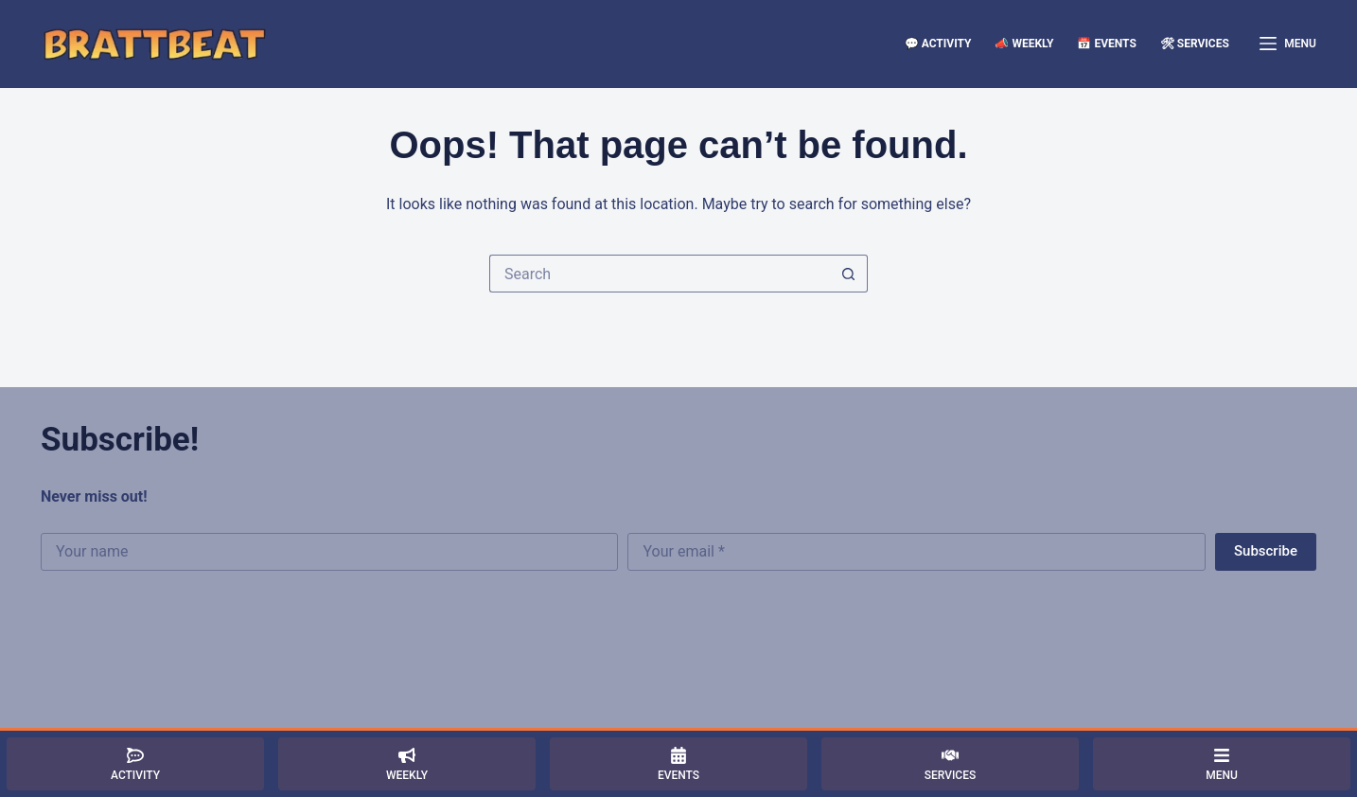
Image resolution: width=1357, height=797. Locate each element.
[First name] (329, 552)
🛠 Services (1194, 43)
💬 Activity (938, 43)
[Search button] (849, 273)
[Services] (950, 763)
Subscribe (1265, 550)
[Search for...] (659, 273)
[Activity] (135, 763)
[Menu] (1288, 44)
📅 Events (1106, 43)
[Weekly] (407, 763)
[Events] (678, 763)
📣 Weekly (1024, 43)
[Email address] (916, 552)
